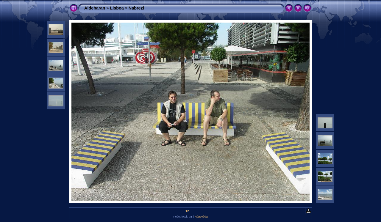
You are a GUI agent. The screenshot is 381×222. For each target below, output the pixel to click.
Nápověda (201, 216)
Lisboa (117, 8)
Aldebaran (94, 8)
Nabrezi (136, 8)
